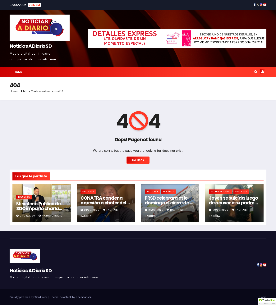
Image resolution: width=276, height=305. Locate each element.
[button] (255, 72)
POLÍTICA (168, 191)
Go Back (138, 160)
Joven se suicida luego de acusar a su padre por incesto (233, 203)
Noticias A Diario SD (31, 46)
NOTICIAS (24, 197)
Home (18, 72)
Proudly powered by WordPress (29, 296)
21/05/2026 (28, 215)
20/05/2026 (221, 209)
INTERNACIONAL (220, 191)
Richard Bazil (50, 215)
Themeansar (83, 296)
